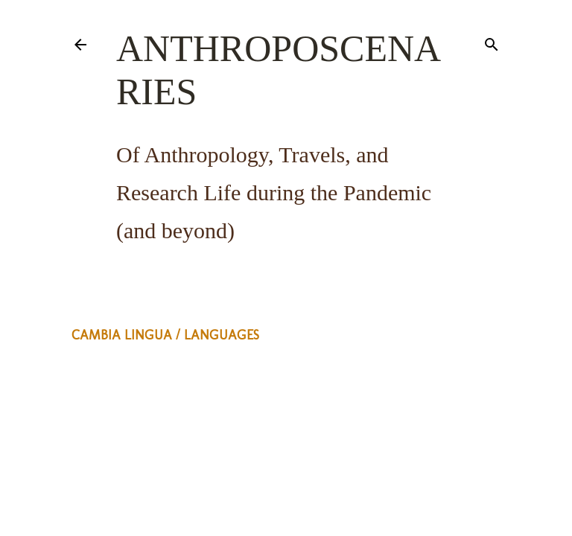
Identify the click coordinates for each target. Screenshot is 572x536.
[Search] (491, 42)
